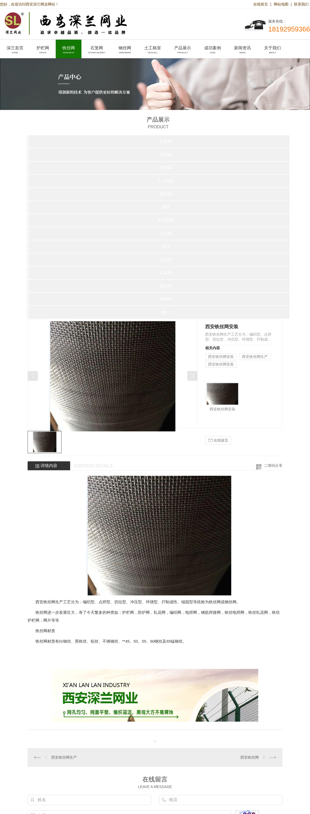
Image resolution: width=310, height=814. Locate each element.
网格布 (165, 299)
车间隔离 (165, 220)
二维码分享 (273, 465)
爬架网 (165, 286)
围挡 (166, 207)
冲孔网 (165, 233)
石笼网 (165, 168)
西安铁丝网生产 (255, 357)
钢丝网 (165, 194)
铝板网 (165, 273)
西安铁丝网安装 (221, 357)
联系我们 (301, 4)
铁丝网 (165, 154)
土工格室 (165, 181)
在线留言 (260, 4)
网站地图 (281, 4)
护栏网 (165, 141)
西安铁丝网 (249, 757)
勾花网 (165, 259)
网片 (166, 312)
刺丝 (166, 246)
